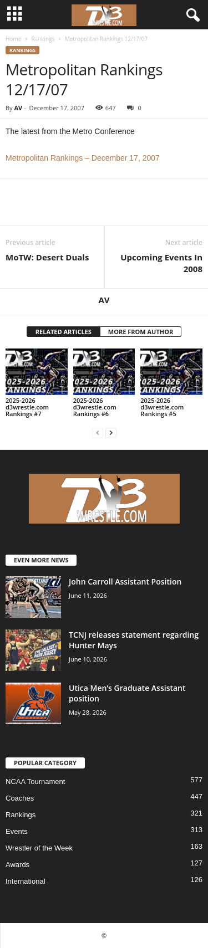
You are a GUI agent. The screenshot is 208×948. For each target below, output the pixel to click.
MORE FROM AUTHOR (140, 331)
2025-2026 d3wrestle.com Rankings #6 (94, 407)
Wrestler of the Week (39, 848)
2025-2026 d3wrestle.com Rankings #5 (162, 407)
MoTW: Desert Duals (47, 257)
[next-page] (110, 432)
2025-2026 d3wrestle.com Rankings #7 (27, 407)
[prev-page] (97, 432)
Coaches (20, 798)
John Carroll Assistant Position (125, 581)
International (25, 881)
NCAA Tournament (35, 781)
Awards (17, 864)
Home (13, 39)
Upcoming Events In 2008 (161, 263)
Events (17, 831)
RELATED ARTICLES (63, 331)
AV (18, 108)
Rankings (42, 39)
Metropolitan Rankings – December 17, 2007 (83, 157)
